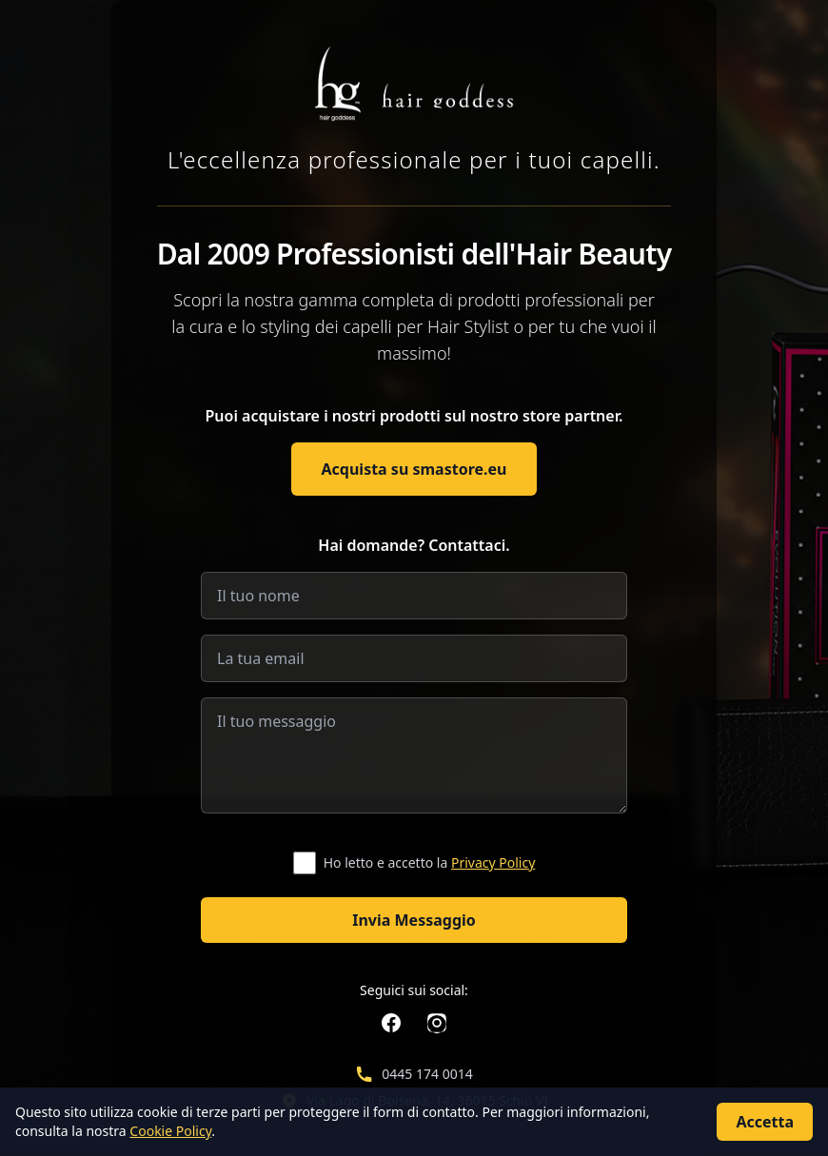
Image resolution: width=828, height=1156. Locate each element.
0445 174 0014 (427, 1074)
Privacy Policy (493, 862)
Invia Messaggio (414, 920)
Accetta (765, 1121)
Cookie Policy (170, 1131)
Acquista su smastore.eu (414, 469)
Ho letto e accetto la (430, 862)
